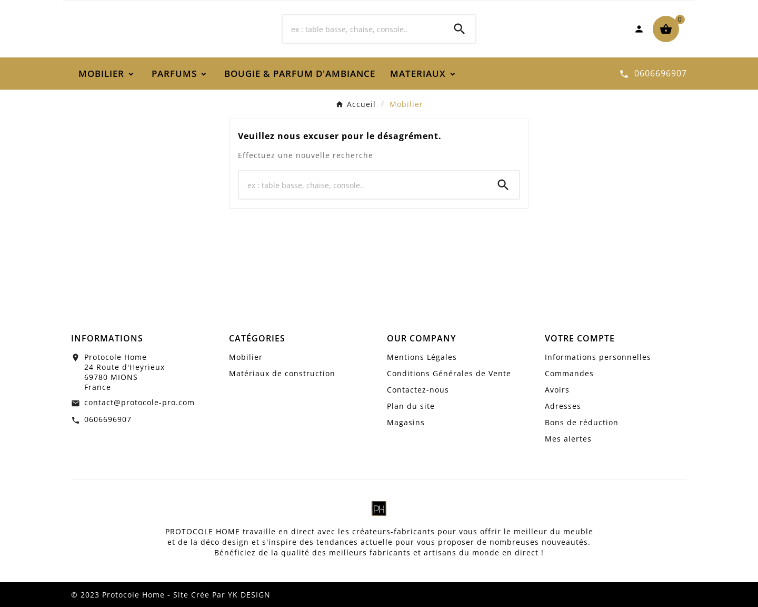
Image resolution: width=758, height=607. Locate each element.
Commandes (569, 373)
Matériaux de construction (282, 373)
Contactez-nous (418, 390)
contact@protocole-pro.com (139, 402)
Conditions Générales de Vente (449, 373)
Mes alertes (568, 439)
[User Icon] (639, 29)
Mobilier (246, 357)
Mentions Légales (422, 357)
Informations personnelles (598, 357)
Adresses (563, 406)
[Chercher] (363, 29)
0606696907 (108, 419)
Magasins (406, 422)
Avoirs (557, 390)
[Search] (459, 29)
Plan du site (411, 406)
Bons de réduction (582, 422)
